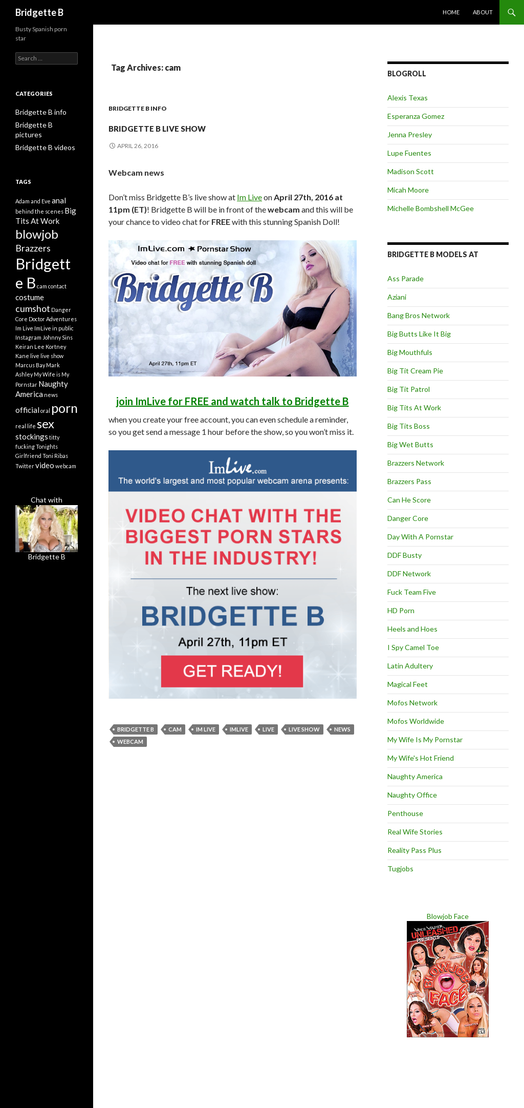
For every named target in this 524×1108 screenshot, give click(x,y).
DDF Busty (404, 555)
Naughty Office (412, 794)
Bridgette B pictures (42, 124)
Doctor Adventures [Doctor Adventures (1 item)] (53, 325)
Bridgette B (39, 12)
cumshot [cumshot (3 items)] (32, 314)
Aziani (396, 296)
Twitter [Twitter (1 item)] (24, 482)
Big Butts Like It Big (419, 333)
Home (451, 12)
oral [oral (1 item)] (45, 420)
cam (175, 729)
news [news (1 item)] (51, 404)
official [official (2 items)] (27, 420)
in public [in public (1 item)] (63, 334)
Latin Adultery (410, 665)
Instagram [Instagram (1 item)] (28, 344)
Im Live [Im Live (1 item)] (24, 334)
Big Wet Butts (410, 444)
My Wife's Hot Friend (420, 758)
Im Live (249, 197)
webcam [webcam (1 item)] (65, 482)
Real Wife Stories (415, 831)
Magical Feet (407, 684)
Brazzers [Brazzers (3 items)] (33, 243)
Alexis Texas (407, 97)
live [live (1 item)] (34, 362)
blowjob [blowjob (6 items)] (36, 227)
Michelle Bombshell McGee (430, 208)
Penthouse (405, 813)
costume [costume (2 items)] (29, 301)
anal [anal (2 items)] (59, 190)
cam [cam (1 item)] (42, 288)
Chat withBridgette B (46, 545)
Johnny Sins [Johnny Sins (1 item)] (57, 344)
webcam (130, 741)
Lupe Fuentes (409, 153)
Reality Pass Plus (414, 850)
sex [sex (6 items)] (45, 437)
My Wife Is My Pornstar (425, 739)
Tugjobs (400, 868)
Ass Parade (405, 278)
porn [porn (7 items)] (64, 418)
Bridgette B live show (214, 125)
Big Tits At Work (414, 407)
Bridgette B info (137, 108)
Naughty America (415, 776)
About (483, 12)
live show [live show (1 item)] (51, 362)
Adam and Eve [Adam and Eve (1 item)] (33, 190)
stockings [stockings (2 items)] (31, 451)
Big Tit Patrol (408, 389)
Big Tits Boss (408, 426)
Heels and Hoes (412, 628)
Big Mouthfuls (409, 352)
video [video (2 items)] (44, 482)
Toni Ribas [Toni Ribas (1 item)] (55, 471)
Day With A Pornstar (420, 536)
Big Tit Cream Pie (415, 370)
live (268, 729)
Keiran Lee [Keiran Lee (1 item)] (30, 353)
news (342, 729)
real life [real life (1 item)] (25, 439)
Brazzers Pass (409, 481)
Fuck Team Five (411, 592)
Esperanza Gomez (415, 116)
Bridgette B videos (40, 136)
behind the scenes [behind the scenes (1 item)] (39, 202)
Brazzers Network (415, 462)
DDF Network (409, 573)
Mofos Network (412, 702)
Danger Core (407, 518)
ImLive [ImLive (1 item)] (42, 334)
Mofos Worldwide (415, 721)
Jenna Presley (409, 134)
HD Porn (400, 610)
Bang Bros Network (418, 315)
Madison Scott (410, 171)
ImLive (239, 729)
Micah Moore (408, 189)
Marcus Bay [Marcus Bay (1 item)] (30, 371)
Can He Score (409, 499)
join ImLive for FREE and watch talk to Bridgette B (232, 401)
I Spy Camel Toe (413, 647)
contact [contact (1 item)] (57, 288)
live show (304, 729)
